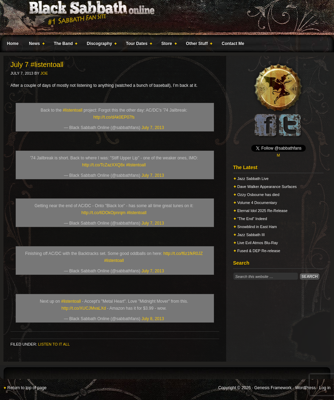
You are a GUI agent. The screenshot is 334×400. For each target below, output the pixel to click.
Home (12, 43)
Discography (100, 44)
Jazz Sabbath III (251, 235)
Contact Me (233, 43)
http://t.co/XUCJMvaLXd (83, 308)
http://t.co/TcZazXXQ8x (103, 165)
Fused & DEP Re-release (258, 251)
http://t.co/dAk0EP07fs (114, 117)
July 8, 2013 (153, 318)
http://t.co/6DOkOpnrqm (103, 212)
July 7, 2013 (153, 127)
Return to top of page (27, 387)
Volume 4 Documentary (257, 203)
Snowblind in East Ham (257, 227)
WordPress (305, 387)
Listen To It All (54, 344)
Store (167, 44)
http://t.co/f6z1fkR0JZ (182, 253)
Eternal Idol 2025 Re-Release (262, 211)
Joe (44, 73)
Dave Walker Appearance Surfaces (267, 186)
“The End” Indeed (252, 219)
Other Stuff (198, 44)
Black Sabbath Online (163, 17)
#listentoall (72, 110)
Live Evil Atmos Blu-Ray (257, 243)
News (35, 44)
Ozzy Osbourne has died (258, 195)
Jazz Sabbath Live (253, 178)
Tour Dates (137, 44)
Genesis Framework (273, 387)
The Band (64, 44)
